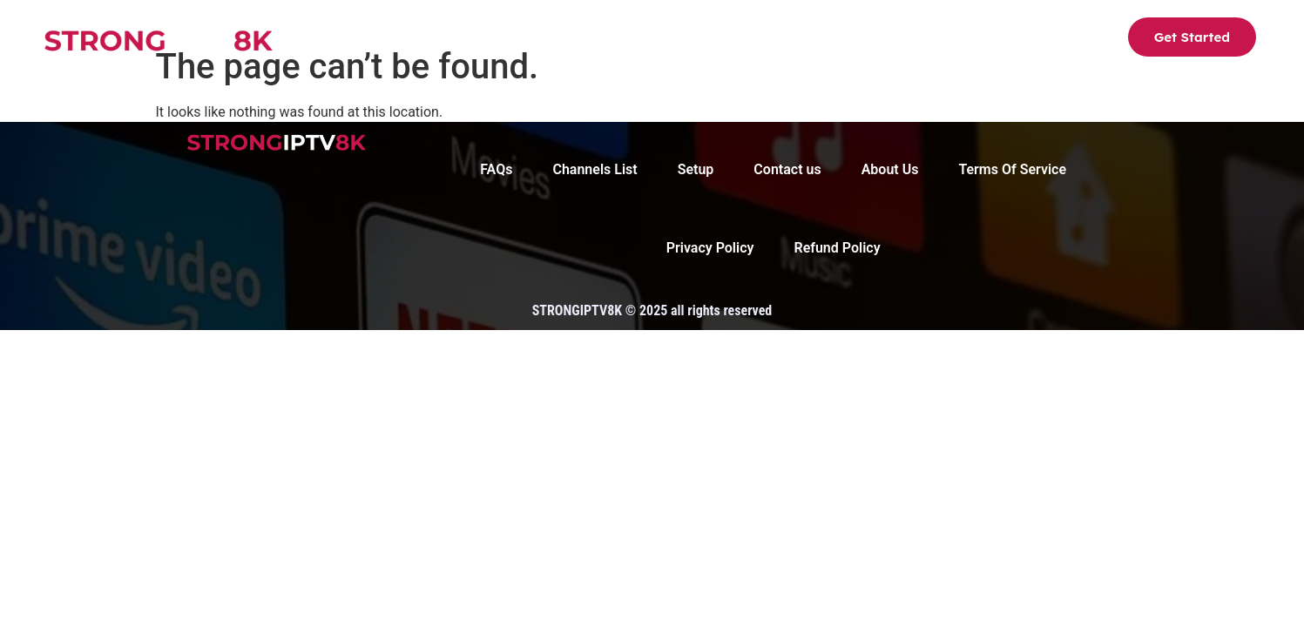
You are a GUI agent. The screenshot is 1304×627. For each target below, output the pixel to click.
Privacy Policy (710, 247)
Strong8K (443, 39)
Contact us (909, 39)
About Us (739, 39)
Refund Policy (837, 247)
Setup (655, 39)
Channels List (556, 39)
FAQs (821, 39)
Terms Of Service (1012, 169)
